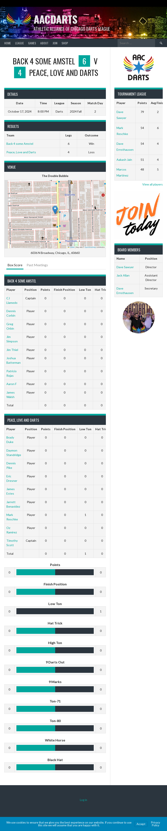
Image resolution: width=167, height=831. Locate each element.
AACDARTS (55, 19)
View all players (152, 184)
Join (55, 43)
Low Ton (85, 289)
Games (32, 43)
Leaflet (71, 247)
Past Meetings (37, 265)
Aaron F (11, 384)
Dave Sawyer (125, 267)
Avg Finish (158, 103)
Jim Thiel (12, 350)
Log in (83, 800)
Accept (141, 824)
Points (45, 289)
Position (30, 289)
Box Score (14, 265)
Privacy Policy (155, 824)
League (19, 43)
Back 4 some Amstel (19, 143)
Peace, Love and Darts (21, 152)
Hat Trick (101, 289)
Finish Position (64, 289)
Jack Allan (123, 275)
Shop (65, 43)
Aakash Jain (124, 159)
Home (7, 43)
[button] (55, 210)
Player (10, 289)
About (44, 43)
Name (121, 258)
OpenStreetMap (90, 247)
